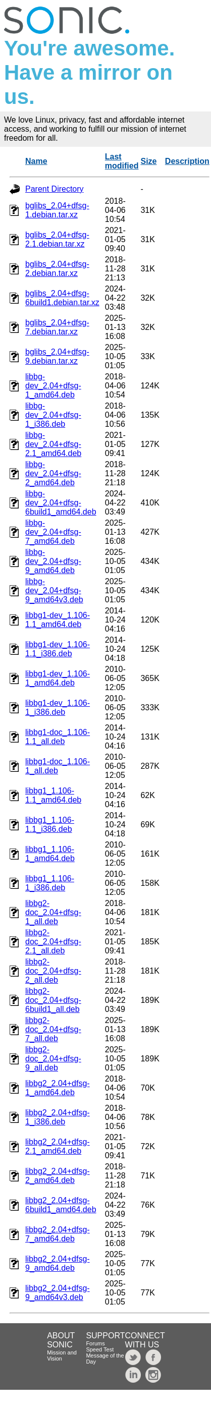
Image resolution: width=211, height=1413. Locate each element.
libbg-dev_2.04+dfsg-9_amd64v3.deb (54, 590)
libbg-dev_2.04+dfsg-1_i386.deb (53, 415)
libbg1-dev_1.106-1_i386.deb (57, 707)
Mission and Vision (62, 1355)
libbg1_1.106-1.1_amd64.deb (53, 795)
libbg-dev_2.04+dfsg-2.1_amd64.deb (53, 444)
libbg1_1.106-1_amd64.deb (50, 854)
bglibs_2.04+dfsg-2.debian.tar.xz (57, 268)
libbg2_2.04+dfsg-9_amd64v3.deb (57, 1293)
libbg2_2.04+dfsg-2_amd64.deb (57, 1175)
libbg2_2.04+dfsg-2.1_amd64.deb (57, 1146)
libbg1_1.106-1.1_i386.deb (49, 824)
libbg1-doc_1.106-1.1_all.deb (57, 737)
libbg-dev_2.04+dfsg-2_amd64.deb (53, 473)
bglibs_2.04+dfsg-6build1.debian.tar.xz (62, 298)
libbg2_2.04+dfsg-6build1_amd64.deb (60, 1205)
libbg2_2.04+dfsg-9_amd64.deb (57, 1263)
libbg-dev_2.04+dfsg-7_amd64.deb (53, 532)
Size (148, 161)
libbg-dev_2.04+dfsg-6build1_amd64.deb (60, 502)
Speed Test (100, 1349)
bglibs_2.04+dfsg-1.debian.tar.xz (57, 210)
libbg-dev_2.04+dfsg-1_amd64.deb (53, 385)
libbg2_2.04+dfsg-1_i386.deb (57, 1117)
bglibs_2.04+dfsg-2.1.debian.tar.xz (57, 239)
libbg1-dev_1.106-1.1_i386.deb (57, 649)
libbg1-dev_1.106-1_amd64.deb (57, 678)
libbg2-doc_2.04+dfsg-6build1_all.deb (53, 1000)
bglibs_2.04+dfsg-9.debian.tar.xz (57, 356)
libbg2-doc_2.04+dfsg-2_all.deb (53, 970)
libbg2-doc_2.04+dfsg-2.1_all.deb (53, 941)
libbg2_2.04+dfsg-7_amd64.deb (57, 1234)
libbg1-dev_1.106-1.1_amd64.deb (57, 620)
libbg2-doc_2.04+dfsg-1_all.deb (53, 912)
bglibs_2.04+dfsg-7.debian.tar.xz (57, 327)
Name (36, 161)
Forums (95, 1343)
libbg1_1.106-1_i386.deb (49, 883)
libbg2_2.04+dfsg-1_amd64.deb (57, 1088)
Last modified (122, 161)
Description (187, 161)
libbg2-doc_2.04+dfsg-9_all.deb (53, 1058)
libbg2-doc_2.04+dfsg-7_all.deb (53, 1029)
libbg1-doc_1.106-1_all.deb (57, 766)
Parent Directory (54, 189)
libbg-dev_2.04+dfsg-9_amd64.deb (53, 561)
